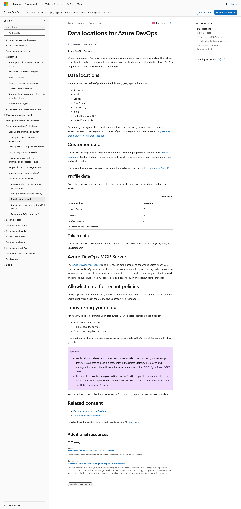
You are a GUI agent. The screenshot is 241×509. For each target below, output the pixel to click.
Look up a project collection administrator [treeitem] (22, 139)
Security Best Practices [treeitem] (17, 45)
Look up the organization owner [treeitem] (24, 131)
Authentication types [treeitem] (18, 103)
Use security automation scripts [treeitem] (23, 152)
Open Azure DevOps (226, 12)
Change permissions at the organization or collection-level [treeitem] (23, 159)
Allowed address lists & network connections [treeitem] (26, 186)
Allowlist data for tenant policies (212, 40)
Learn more (133, 421)
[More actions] (170, 23)
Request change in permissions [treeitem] (23, 82)
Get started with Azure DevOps (89, 411)
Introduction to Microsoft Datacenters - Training (91, 450)
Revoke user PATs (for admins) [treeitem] (25, 214)
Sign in (234, 3)
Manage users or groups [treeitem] (20, 88)
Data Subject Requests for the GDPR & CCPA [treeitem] (28, 206)
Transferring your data (207, 44)
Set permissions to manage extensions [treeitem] (27, 167)
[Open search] (226, 4)
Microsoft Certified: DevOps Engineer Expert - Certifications (96, 463)
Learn (70, 22)
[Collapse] (44, 20)
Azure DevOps (95, 22)
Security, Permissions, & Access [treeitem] (21, 39)
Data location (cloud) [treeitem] (21, 199)
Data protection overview (86, 415)
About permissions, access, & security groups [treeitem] (26, 64)
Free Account (205, 12)
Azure (81, 22)
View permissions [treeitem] (17, 77)
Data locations (204, 28)
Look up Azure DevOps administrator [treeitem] (26, 146)
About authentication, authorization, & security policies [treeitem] (27, 96)
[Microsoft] (6, 4)
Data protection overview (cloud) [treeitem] (26, 193)
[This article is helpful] (220, 59)
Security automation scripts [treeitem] (19, 51)
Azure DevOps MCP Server (86, 264)
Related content (204, 48)
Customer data (204, 32)
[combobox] (24, 27)
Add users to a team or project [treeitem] (23, 71)
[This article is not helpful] (224, 59)
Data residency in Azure (154, 167)
